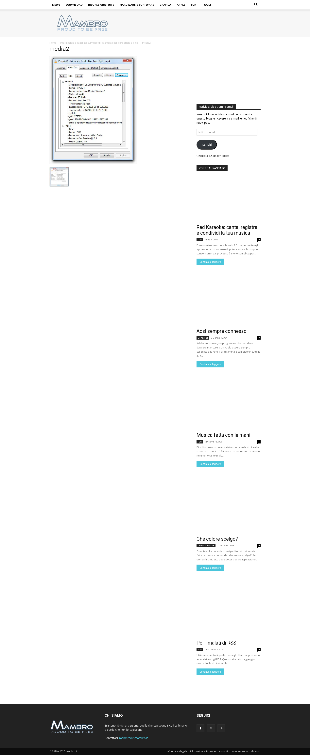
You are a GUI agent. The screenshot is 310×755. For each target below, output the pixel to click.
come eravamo (239, 751)
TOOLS (207, 5)
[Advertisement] (229, 71)
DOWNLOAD (74, 5)
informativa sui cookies (203, 751)
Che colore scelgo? (217, 539)
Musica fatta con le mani (223, 435)
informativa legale (177, 751)
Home (52, 42)
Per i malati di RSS (216, 643)
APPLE (181, 5)
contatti (223, 751)
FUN (194, 5)
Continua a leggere (210, 261)
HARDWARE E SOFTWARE (137, 5)
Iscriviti (206, 144)
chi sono (256, 751)
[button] (256, 5)
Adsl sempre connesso (222, 331)
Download (203, 337)
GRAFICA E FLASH (206, 545)
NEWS (56, 5)
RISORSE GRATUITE (101, 5)
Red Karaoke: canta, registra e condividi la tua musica (227, 230)
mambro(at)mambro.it (133, 738)
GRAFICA (165, 5)
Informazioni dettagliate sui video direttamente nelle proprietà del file (99, 42)
